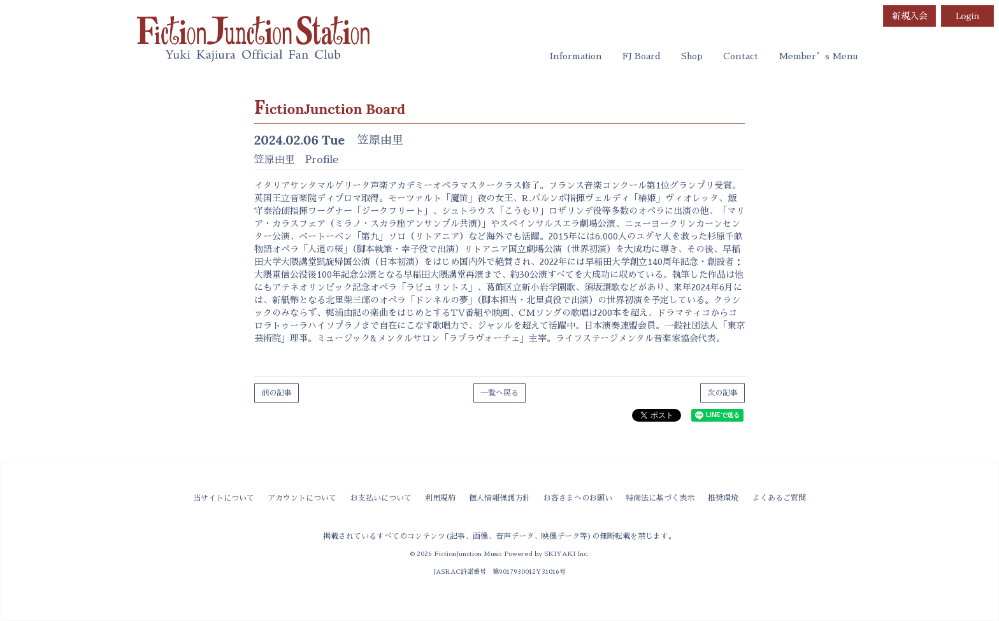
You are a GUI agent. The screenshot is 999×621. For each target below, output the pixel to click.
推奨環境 (723, 498)
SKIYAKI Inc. (566, 553)
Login (967, 16)
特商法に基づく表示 (660, 498)
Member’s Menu (818, 56)
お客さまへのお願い (577, 498)
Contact (740, 56)
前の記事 (276, 393)
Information (576, 56)
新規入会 (910, 16)
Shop (692, 56)
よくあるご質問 (779, 498)
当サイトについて (223, 498)
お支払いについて (381, 498)
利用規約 (440, 498)
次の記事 (722, 393)
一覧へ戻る (499, 393)
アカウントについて (302, 498)
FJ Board (641, 56)
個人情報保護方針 (499, 498)
